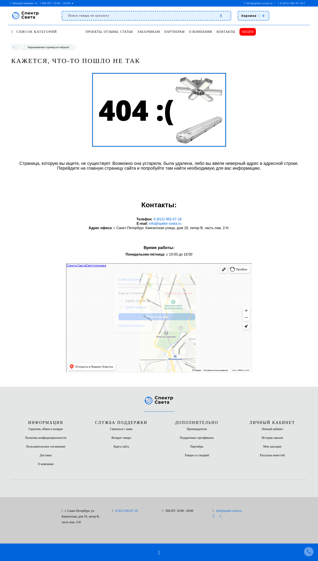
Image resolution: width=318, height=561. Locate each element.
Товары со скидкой (197, 455)
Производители (197, 429)
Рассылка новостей (272, 455)
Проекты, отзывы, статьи (109, 31)
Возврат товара (121, 437)
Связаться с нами (121, 429)
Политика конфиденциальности (45, 437)
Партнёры (196, 446)
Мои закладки (272, 446)
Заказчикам (149, 31)
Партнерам (176, 31)
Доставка (46, 455)
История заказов (272, 437)
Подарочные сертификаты (197, 437)
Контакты (229, 31)
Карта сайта (121, 446)
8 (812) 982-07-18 (167, 219)
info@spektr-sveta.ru (258, 3)
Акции (252, 31)
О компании (203, 31)
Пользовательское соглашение (45, 446)
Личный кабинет (272, 429)
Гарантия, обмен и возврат (45, 429)
